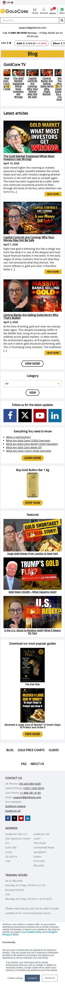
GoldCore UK (13, 810)
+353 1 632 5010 (33, 788)
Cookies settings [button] (15, 978)
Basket (53, 11)
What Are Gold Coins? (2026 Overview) (28, 440)
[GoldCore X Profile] (25, 415)
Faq (23, 764)
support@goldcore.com (32, 27)
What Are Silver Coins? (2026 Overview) (28, 450)
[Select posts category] (32, 383)
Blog (10, 750)
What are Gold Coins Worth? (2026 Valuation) (32, 444)
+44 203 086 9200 (29, 783)
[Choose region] (8, 2)
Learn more (32, 458)
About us (37, 764)
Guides (54, 750)
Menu (62, 11)
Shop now (32, 503)
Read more (53, 194)
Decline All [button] (50, 978)
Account (44, 11)
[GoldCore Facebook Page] (10, 415)
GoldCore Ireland (15, 806)
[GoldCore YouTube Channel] (40, 415)
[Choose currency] (6, 43)
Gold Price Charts (31, 750)
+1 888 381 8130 (17, 32)
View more (32, 734)
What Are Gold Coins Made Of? (24, 447)
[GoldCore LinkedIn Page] (55, 415)
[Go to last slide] (8, 86)
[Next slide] (56, 86)
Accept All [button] (32, 978)
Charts (35, 11)
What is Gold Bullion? (18, 437)
